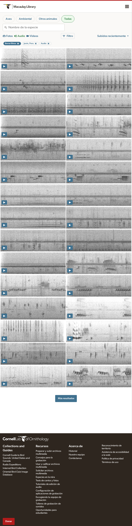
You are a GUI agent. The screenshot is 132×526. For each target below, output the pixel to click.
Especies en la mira (45, 477)
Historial (73, 451)
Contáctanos (75, 458)
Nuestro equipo (77, 454)
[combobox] (36, 27)
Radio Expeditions (12, 464)
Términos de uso (110, 462)
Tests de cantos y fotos (47, 480)
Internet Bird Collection (14, 468)
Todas (68, 18)
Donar (8, 521)
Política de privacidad (112, 458)
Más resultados (66, 398)
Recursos (42, 446)
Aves (9, 18)
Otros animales (48, 18)
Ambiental (25, 18)
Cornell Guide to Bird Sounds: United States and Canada (16, 458)
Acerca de (76, 446)
